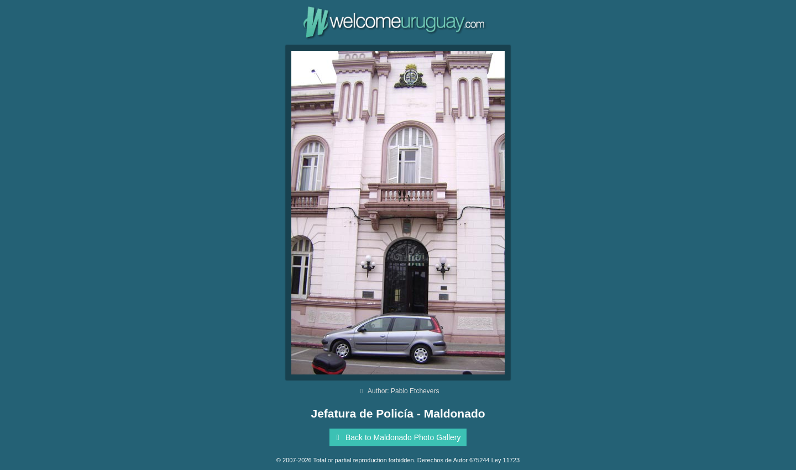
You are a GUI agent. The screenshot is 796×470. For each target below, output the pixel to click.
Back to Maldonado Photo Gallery (396, 437)
